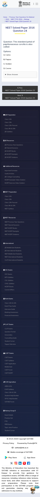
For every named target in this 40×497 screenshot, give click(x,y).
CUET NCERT (9, 373)
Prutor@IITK (32, 443)
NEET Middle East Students (13, 254)
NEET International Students (14, 257)
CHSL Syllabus (9, 283)
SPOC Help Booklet (11, 398)
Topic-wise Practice (11, 427)
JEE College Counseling (12, 177)
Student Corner (10, 341)
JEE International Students (13, 251)
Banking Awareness (11, 312)
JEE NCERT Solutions (11, 157)
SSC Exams (8, 274)
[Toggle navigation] (33, 4)
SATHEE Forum (9, 402)
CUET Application (10, 363)
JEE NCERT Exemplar (11, 154)
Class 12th (8, 122)
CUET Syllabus (9, 360)
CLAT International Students (14, 260)
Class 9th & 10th (10, 128)
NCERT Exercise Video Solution (15, 183)
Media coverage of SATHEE (20, 452)
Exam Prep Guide (10, 306)
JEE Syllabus (8, 131)
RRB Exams (8, 424)
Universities (8, 335)
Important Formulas (11, 170)
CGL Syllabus (9, 280)
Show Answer (12, 74)
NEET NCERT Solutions (12, 234)
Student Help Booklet (12, 395)
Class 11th (8, 119)
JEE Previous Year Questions (14, 145)
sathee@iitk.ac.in (20, 448)
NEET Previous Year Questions (14, 222)
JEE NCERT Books (10, 151)
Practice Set (9, 418)
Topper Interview (10, 344)
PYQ (6, 421)
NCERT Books (9, 286)
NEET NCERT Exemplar (12, 231)
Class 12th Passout (11, 125)
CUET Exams (9, 357)
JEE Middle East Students (13, 247)
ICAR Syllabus (9, 389)
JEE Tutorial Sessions (11, 148)
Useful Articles (9, 173)
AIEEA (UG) (8, 386)
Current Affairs (9, 290)
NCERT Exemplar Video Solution (15, 180)
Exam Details (9, 415)
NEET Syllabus (9, 208)
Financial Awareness (12, 315)
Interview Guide (10, 309)
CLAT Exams (9, 329)
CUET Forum (8, 370)
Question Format (10, 332)
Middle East (8, 367)
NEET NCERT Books (11, 228)
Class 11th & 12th (10, 303)
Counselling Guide (11, 338)
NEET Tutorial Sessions (12, 225)
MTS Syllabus (9, 277)
